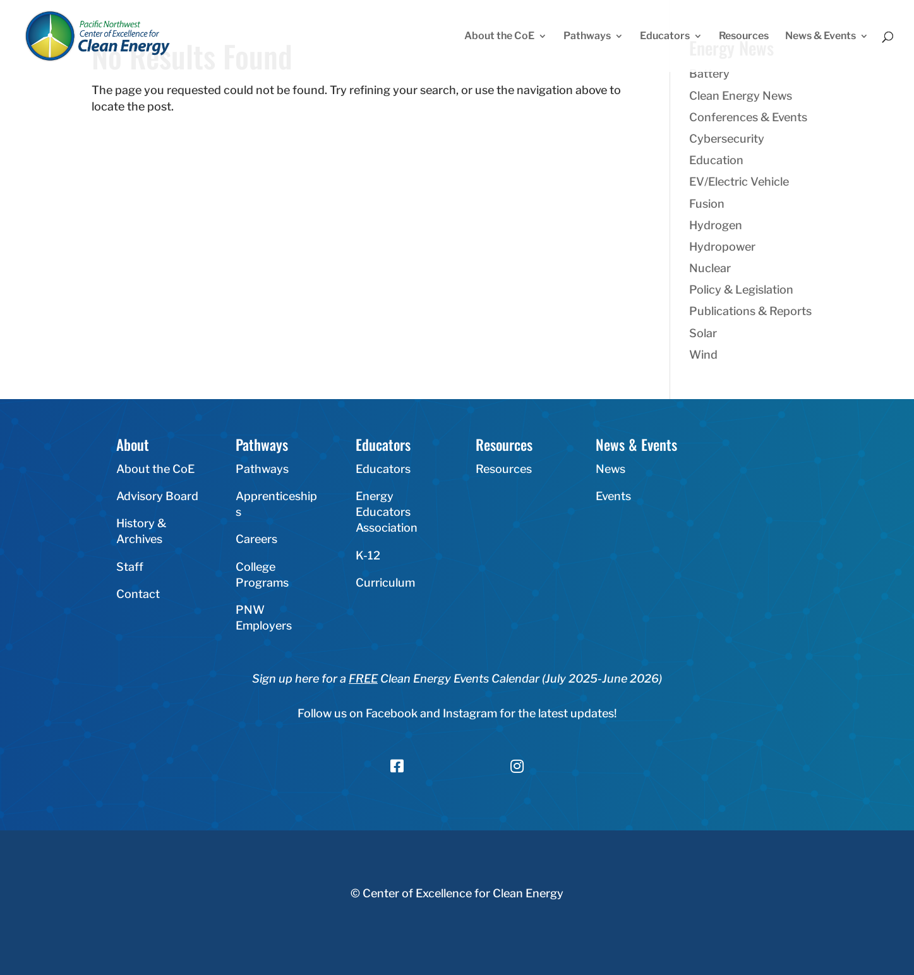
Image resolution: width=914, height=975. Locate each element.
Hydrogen (715, 225)
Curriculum (385, 582)
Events (613, 496)
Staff (129, 566)
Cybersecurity (726, 138)
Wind (703, 354)
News (610, 469)
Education (716, 160)
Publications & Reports (750, 311)
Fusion (707, 203)
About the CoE (499, 37)
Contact (138, 594)
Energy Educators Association (387, 511)
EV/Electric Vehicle (739, 181)
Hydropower (722, 246)
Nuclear (710, 268)
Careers (256, 539)
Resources (744, 37)
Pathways (587, 37)
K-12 (368, 555)
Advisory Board (157, 496)
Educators (665, 37)
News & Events (820, 37)
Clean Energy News (740, 95)
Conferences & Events (748, 117)
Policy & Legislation (741, 289)
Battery (709, 73)
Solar (703, 333)
